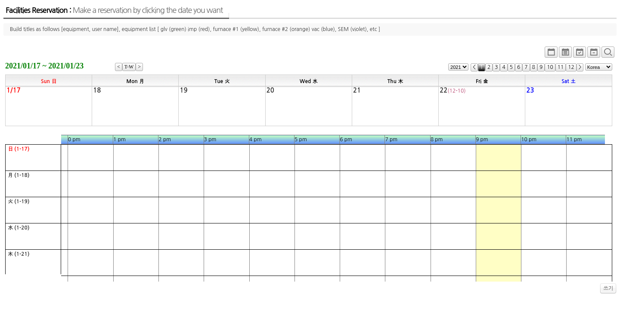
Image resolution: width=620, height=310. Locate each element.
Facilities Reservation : (114, 10)
